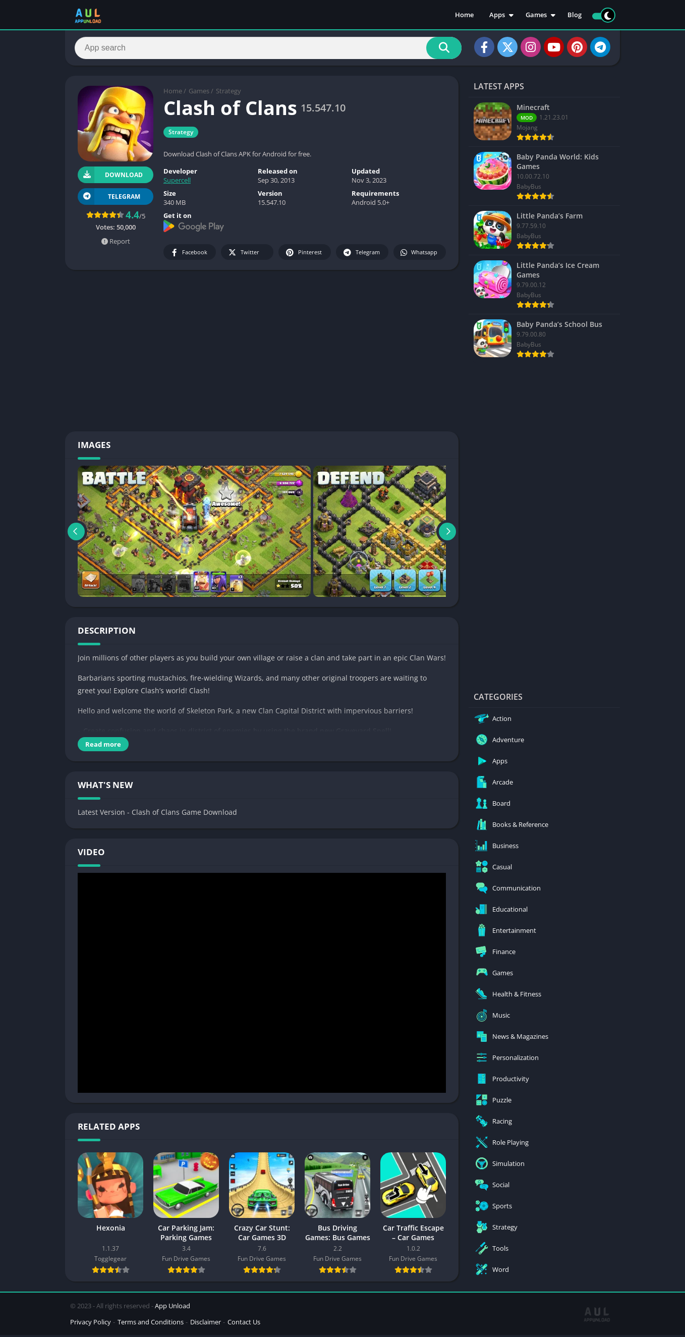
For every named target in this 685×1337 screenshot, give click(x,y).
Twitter (243, 254)
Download (110, 177)
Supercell (177, 182)
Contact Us (243, 1323)
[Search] (268, 49)
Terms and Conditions (151, 1323)
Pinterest (303, 254)
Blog (574, 15)
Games (536, 15)
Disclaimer (205, 1323)
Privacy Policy (90, 1323)
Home (464, 15)
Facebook (188, 254)
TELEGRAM (109, 198)
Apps (497, 15)
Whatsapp (418, 254)
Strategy (228, 93)
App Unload (172, 1307)
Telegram (361, 254)
